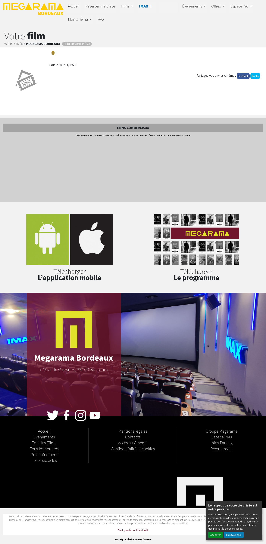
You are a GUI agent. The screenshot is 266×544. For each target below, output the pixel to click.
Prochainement (44, 454)
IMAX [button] (144, 6)
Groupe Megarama (222, 431)
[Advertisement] (133, 169)
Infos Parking (222, 442)
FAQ (100, 19)
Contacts (132, 437)
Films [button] (125, 6)
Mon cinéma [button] (78, 19)
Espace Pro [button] (239, 6)
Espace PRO (221, 437)
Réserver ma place (100, 6)
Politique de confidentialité (133, 530)
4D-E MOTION (168, 7)
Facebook (243, 75)
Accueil (74, 6)
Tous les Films (44, 442)
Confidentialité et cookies (133, 448)
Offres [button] (216, 6)
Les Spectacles (44, 460)
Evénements (44, 437)
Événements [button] (192, 6)
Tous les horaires (44, 448)
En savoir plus (234, 534)
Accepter (215, 534)
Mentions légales (132, 431)
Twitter (255, 75)
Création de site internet (138, 539)
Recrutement (222, 448)
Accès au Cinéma (133, 442)
